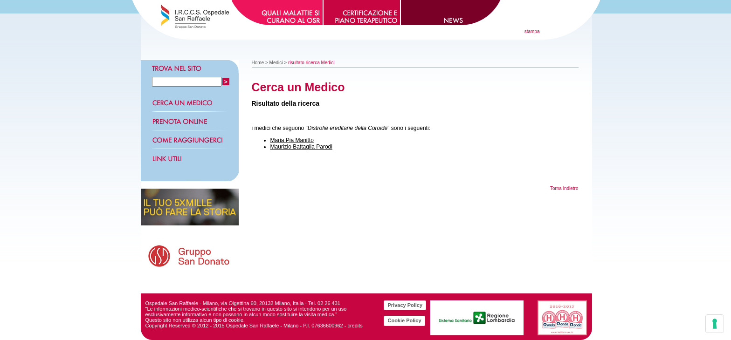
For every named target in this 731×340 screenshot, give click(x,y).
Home (258, 62)
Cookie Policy (404, 320)
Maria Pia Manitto (292, 140)
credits (354, 325)
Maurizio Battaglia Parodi (301, 146)
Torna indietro (564, 188)
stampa (532, 31)
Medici (276, 62)
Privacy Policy (404, 305)
